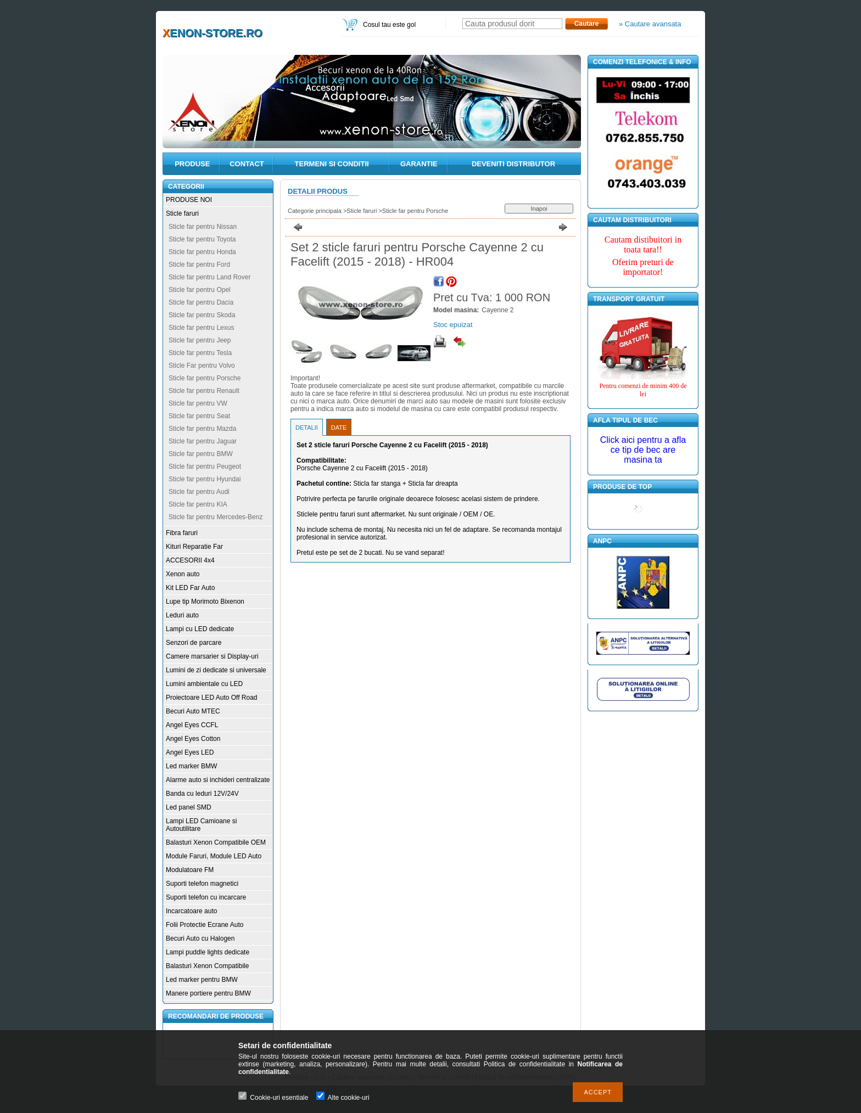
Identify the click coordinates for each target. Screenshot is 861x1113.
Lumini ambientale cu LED (204, 684)
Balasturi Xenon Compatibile (207, 966)
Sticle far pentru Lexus (201, 327)
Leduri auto (182, 615)
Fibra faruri (182, 533)
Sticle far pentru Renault (204, 391)
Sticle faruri (182, 213)
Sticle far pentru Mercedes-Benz (215, 517)
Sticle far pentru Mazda (202, 428)
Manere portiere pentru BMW (208, 993)
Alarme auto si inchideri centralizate (218, 780)
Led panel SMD (188, 807)
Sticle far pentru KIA (198, 504)
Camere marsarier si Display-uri (212, 656)
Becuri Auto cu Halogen (200, 938)
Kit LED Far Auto (190, 588)
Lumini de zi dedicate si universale (216, 670)
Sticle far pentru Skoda (202, 315)
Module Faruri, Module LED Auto (213, 856)
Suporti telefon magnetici (202, 883)
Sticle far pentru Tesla (200, 353)
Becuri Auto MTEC (193, 711)
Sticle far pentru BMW (201, 454)
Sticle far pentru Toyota (202, 239)
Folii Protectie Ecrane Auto (204, 925)
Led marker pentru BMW (202, 979)
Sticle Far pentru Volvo (202, 365)
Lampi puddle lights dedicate (207, 952)
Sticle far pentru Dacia (201, 302)
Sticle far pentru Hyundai (205, 479)
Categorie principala (315, 210)
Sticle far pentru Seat (199, 416)
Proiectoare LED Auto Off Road (212, 697)
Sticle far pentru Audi (199, 492)
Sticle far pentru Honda (202, 252)
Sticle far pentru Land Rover (209, 277)
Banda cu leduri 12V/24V (202, 793)
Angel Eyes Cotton (193, 739)
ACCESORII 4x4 (190, 560)
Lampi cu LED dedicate (200, 629)
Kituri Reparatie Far (194, 546)
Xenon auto (182, 574)
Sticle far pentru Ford (199, 264)
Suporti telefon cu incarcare (206, 897)
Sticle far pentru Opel (200, 290)
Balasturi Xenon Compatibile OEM (216, 842)
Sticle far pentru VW (198, 403)
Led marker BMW (191, 766)
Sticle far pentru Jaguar (203, 441)
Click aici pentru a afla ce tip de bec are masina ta (643, 449)
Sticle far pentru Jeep (200, 340)
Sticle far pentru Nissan (203, 227)
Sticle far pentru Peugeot (205, 466)
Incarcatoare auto (191, 911)
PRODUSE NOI (189, 200)
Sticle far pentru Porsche (205, 378)
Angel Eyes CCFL (192, 725)
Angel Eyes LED (190, 752)
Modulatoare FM (190, 870)
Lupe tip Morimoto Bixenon (205, 601)
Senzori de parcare (193, 643)
